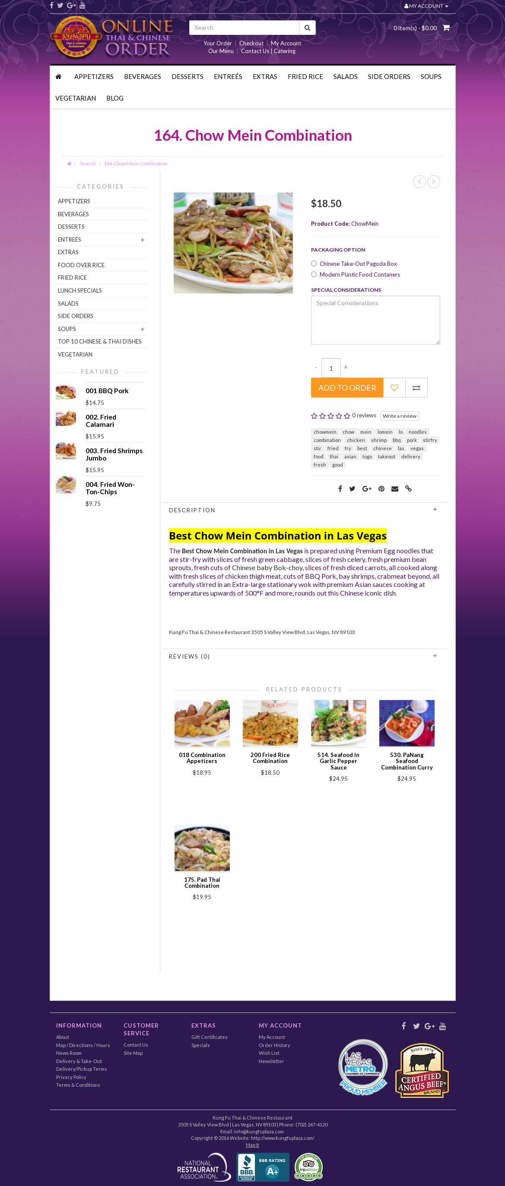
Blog (115, 98)
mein (366, 432)
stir (317, 448)
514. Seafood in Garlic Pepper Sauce (338, 761)
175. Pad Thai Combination (202, 882)
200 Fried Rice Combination (270, 757)
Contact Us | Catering (268, 50)
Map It (252, 1145)
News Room (69, 1053)
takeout (386, 456)
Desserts (187, 76)
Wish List (269, 1053)
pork (412, 440)
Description (304, 510)
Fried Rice (305, 76)
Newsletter (271, 1061)
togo (367, 456)
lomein (385, 432)
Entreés (228, 76)
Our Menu (221, 50)
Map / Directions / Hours (83, 1045)
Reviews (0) (304, 656)
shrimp (379, 440)
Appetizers (94, 76)
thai (334, 456)
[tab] (304, 510)
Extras (265, 76)
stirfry (430, 440)
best (362, 448)
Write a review (399, 416)
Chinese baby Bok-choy (267, 567)
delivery (410, 456)
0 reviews (364, 415)
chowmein (325, 432)
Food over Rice (81, 265)
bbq (397, 440)
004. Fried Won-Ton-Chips (110, 487)
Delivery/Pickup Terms (81, 1069)
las (401, 448)
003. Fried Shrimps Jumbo (114, 454)
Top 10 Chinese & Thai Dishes (100, 341)
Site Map (133, 1053)
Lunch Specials (80, 290)
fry (348, 448)
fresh (320, 464)
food (319, 456)
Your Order (217, 43)
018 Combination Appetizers (202, 757)
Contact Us (136, 1044)
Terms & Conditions (78, 1085)
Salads (345, 76)
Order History (274, 1045)
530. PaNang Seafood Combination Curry (407, 761)
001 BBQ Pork (107, 390)
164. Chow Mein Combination (136, 163)
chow (348, 432)
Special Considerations (346, 290)
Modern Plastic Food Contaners (355, 274)
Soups (431, 76)
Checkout (251, 43)
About (62, 1037)
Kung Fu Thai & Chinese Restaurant (210, 632)
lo (401, 432)
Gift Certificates (209, 1037)
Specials (200, 1045)
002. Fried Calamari (101, 420)
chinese (382, 448)
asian (350, 456)
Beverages (142, 76)
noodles (418, 432)
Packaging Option (338, 249)
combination (327, 440)
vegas (417, 448)
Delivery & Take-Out (79, 1061)
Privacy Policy (71, 1077)
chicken (356, 440)
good (337, 464)
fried (333, 448)
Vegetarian (75, 98)
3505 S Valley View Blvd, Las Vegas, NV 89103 (303, 632)
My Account (286, 43)
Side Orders (389, 76)
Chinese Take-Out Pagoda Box (354, 263)
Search (88, 163)
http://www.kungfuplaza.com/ (282, 1138)
